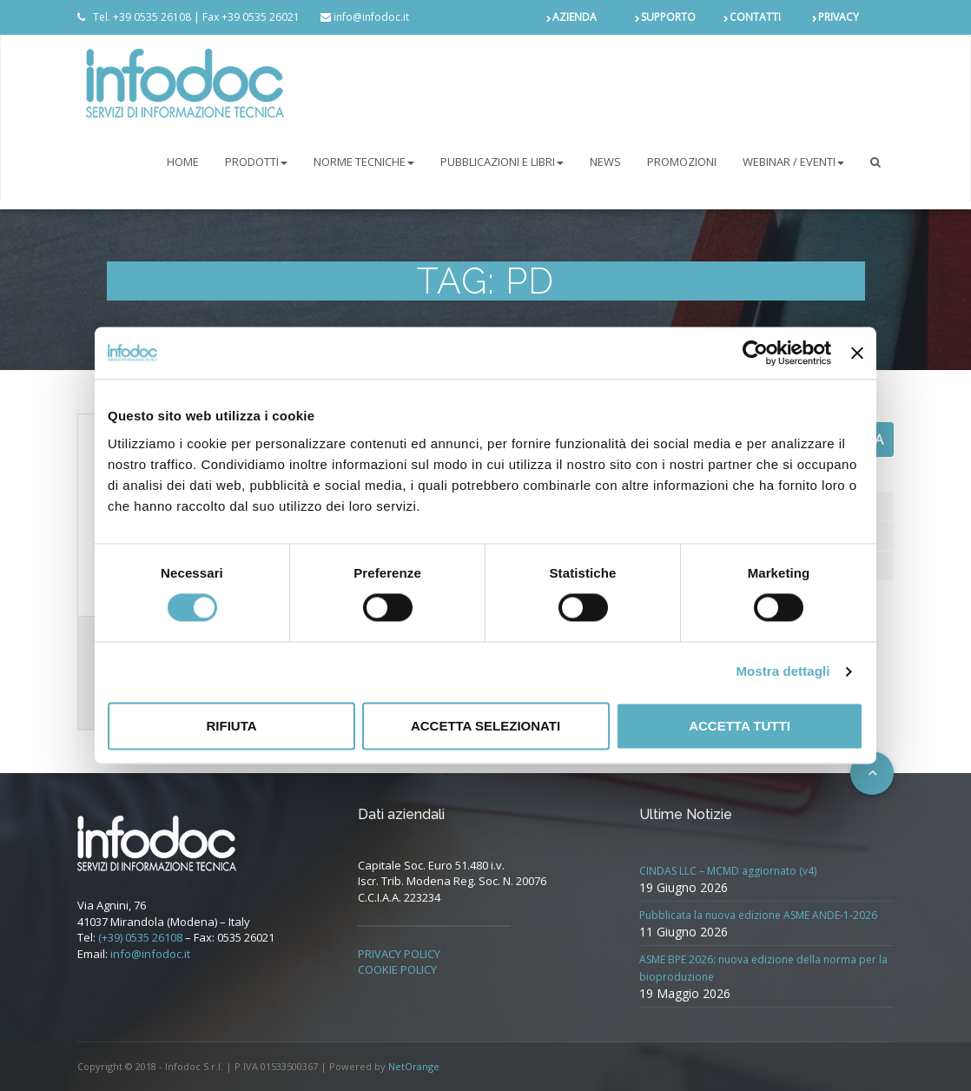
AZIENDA (574, 17)
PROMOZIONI (682, 161)
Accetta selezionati (485, 725)
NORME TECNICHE (364, 161)
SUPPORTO (668, 17)
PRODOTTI (256, 161)
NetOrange (413, 1066)
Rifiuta (231, 725)
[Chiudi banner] (857, 353)
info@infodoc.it (150, 954)
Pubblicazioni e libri (502, 161)
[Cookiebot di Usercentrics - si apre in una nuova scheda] (755, 353)
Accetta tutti (739, 725)
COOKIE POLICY (397, 969)
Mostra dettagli (782, 672)
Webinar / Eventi (793, 161)
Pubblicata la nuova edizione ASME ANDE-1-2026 (758, 915)
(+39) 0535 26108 (140, 937)
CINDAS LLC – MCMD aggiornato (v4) (727, 870)
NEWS (605, 161)
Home (183, 161)
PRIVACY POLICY (399, 954)
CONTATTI (755, 17)
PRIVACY (838, 17)
